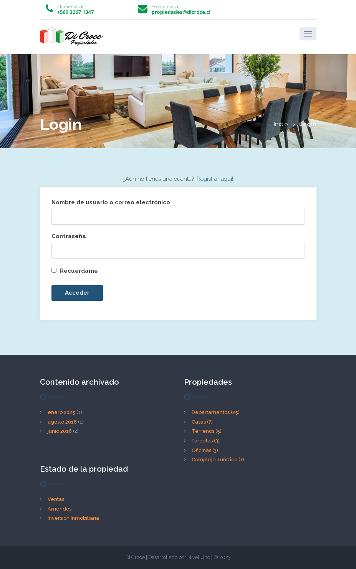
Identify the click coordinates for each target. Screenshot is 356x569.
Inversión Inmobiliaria (73, 518)
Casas (202, 422)
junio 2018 (60, 431)
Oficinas (205, 450)
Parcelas (206, 441)
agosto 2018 (62, 422)
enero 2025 (61, 412)
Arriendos (59, 509)
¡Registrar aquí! (214, 178)
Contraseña (68, 236)
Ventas (56, 499)
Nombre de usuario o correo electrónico (110, 202)
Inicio (281, 124)
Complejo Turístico (218, 459)
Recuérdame (74, 270)
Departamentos (216, 412)
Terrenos (207, 431)
